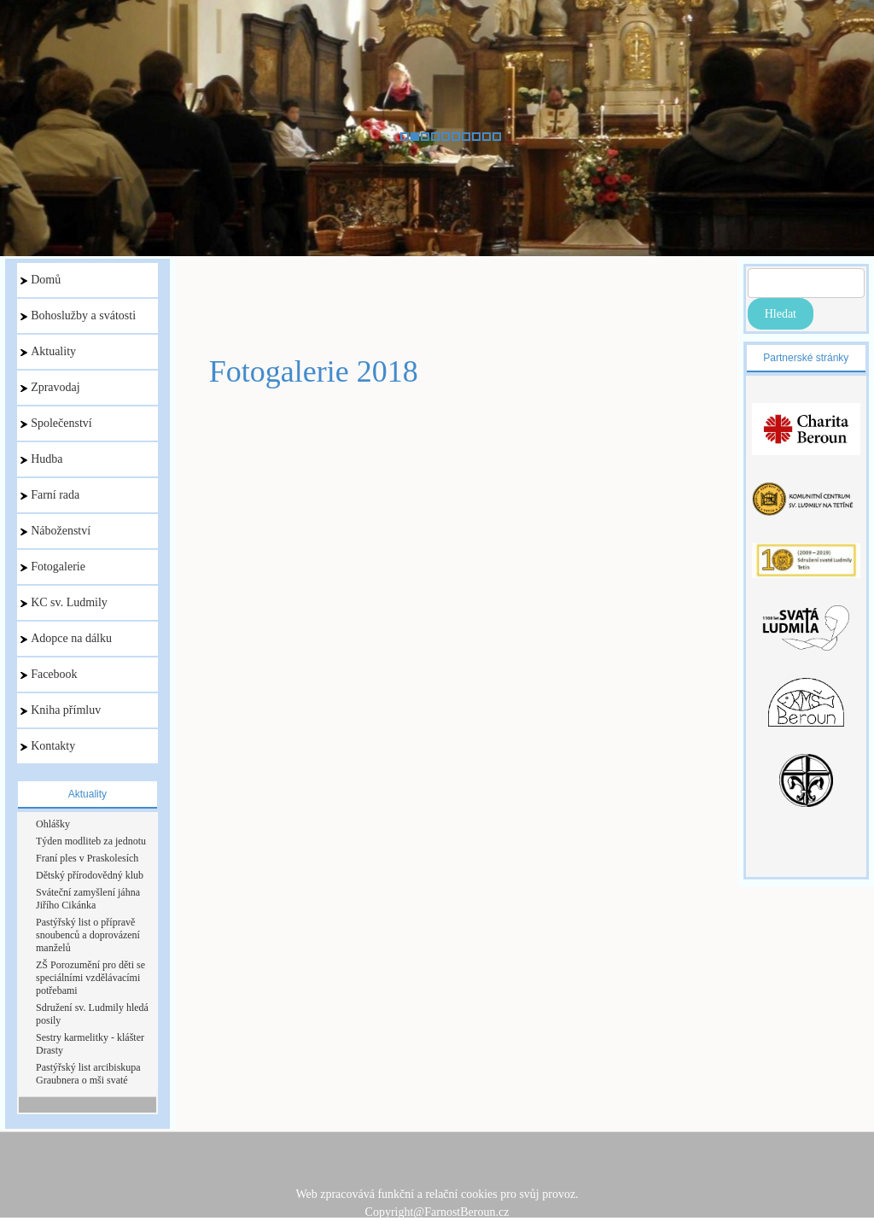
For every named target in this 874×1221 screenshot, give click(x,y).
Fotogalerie (52, 566)
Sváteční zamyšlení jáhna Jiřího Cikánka (88, 898)
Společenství (56, 423)
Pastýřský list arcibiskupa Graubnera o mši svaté (88, 1073)
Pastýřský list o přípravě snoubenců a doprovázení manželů (88, 935)
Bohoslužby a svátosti (78, 315)
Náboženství (55, 530)
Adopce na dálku (66, 638)
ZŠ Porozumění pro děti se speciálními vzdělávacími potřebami (90, 977)
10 (496, 136)
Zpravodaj (50, 387)
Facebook (48, 674)
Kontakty (47, 745)
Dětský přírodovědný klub (89, 875)
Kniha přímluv (60, 710)
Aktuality (48, 351)
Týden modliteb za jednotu (91, 841)
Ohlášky (53, 824)
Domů (40, 279)
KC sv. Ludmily (64, 602)
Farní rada (49, 494)
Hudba (41, 459)
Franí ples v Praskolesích (87, 858)
